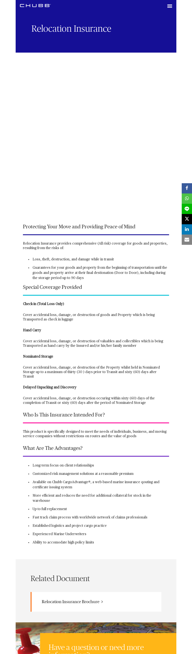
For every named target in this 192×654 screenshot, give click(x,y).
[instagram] (67, 562)
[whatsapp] (187, 198)
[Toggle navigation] (169, 6)
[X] (41, 562)
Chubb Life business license (61, 580)
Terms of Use (116, 580)
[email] (187, 240)
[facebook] (187, 188)
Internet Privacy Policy (93, 580)
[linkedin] (28, 562)
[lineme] (187, 209)
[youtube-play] (54, 562)
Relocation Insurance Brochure (72, 446)
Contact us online (67, 531)
